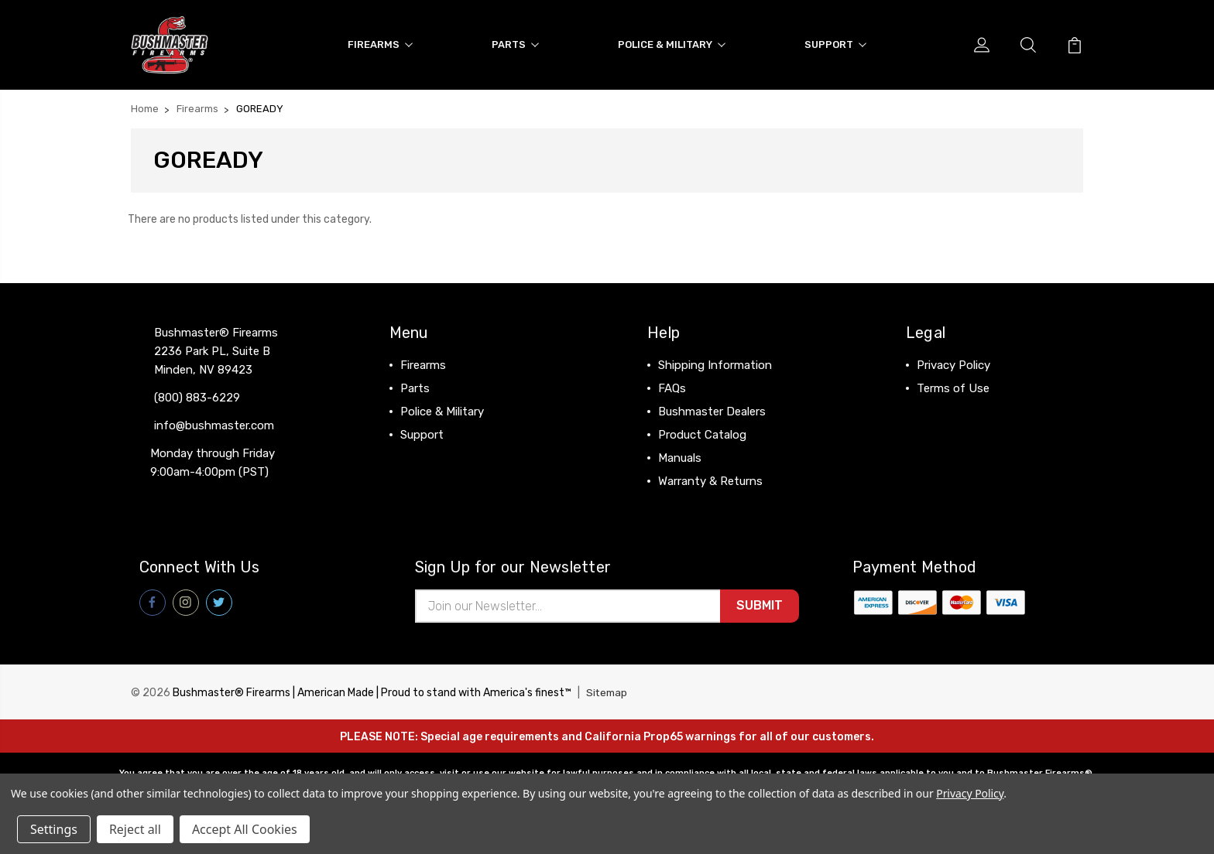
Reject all (135, 829)
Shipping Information (715, 362)
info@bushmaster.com (214, 422)
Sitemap (607, 691)
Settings (53, 829)
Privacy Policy (953, 362)
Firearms (380, 43)
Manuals (679, 455)
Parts (515, 43)
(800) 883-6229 (197, 394)
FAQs (672, 385)
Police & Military (671, 43)
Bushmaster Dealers (712, 408)
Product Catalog (702, 432)
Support (835, 43)
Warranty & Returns (710, 478)
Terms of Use (953, 385)
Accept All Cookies (244, 829)
